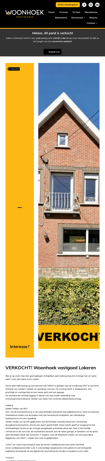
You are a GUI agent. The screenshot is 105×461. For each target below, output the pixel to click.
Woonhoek (77, 17)
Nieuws (93, 17)
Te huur (76, 12)
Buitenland (61, 17)
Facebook (84, 5)
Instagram (91, 5)
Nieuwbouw (91, 12)
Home (51, 12)
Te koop (63, 12)
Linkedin (97, 5)
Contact (91, 23)
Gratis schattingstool (68, 4)
